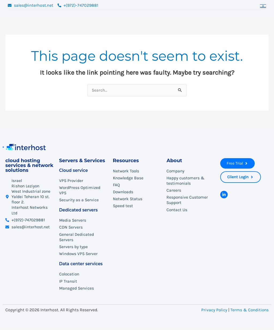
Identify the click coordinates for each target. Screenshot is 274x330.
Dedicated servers (79, 210)
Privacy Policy (213, 311)
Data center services (81, 265)
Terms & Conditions (249, 311)
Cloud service (74, 170)
